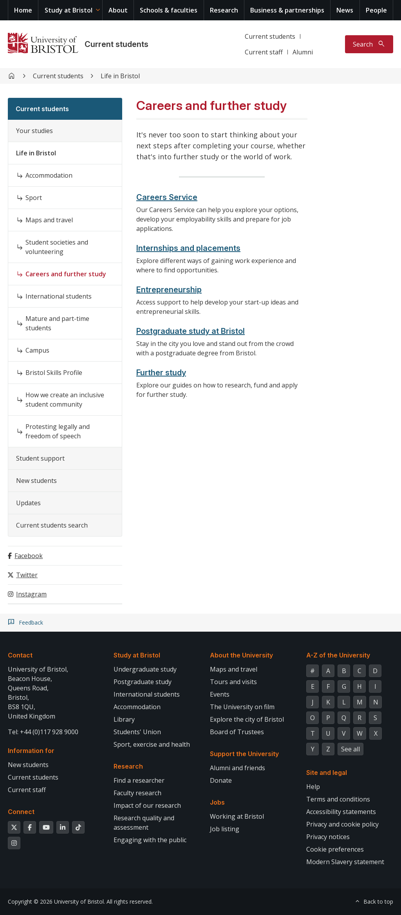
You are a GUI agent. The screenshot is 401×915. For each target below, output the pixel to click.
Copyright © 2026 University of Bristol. (56, 901)
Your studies (34, 130)
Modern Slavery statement (345, 861)
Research (224, 10)
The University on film (242, 706)
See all (350, 749)
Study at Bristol (68, 10)
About (118, 10)
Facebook (28, 555)
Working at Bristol (237, 816)
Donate (221, 780)
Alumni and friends (237, 768)
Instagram (31, 594)
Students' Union (137, 732)
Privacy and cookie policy (342, 824)
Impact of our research (147, 805)
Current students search (52, 525)
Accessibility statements (341, 811)
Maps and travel (49, 220)
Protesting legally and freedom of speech (57, 431)
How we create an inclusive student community (64, 400)
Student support (40, 458)
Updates (28, 503)
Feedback (31, 622)
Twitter (27, 575)
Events (219, 694)
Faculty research (137, 793)
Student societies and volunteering (56, 247)
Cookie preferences (335, 849)
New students (36, 480)
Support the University (244, 754)
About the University (241, 655)
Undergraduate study (145, 669)
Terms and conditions (338, 799)
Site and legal (326, 772)
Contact (20, 655)
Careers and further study (65, 274)
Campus (37, 350)
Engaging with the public (150, 840)
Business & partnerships (287, 10)
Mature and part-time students (57, 323)
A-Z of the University (338, 655)
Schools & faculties (168, 10)
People (376, 10)
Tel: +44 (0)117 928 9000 (43, 732)
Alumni (303, 52)
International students (58, 296)
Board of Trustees (237, 732)
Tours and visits (233, 681)
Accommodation (48, 175)
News (344, 10)
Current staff (264, 52)
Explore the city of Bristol (247, 719)
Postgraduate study (143, 681)
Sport (33, 197)
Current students (116, 44)
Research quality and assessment (144, 823)
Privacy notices (328, 836)
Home (23, 10)
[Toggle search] (369, 44)
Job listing (224, 829)
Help (313, 786)
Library (124, 719)
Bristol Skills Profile (53, 372)
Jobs (217, 802)
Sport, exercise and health (152, 744)
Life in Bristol (120, 76)
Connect (21, 812)
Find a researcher (139, 780)
